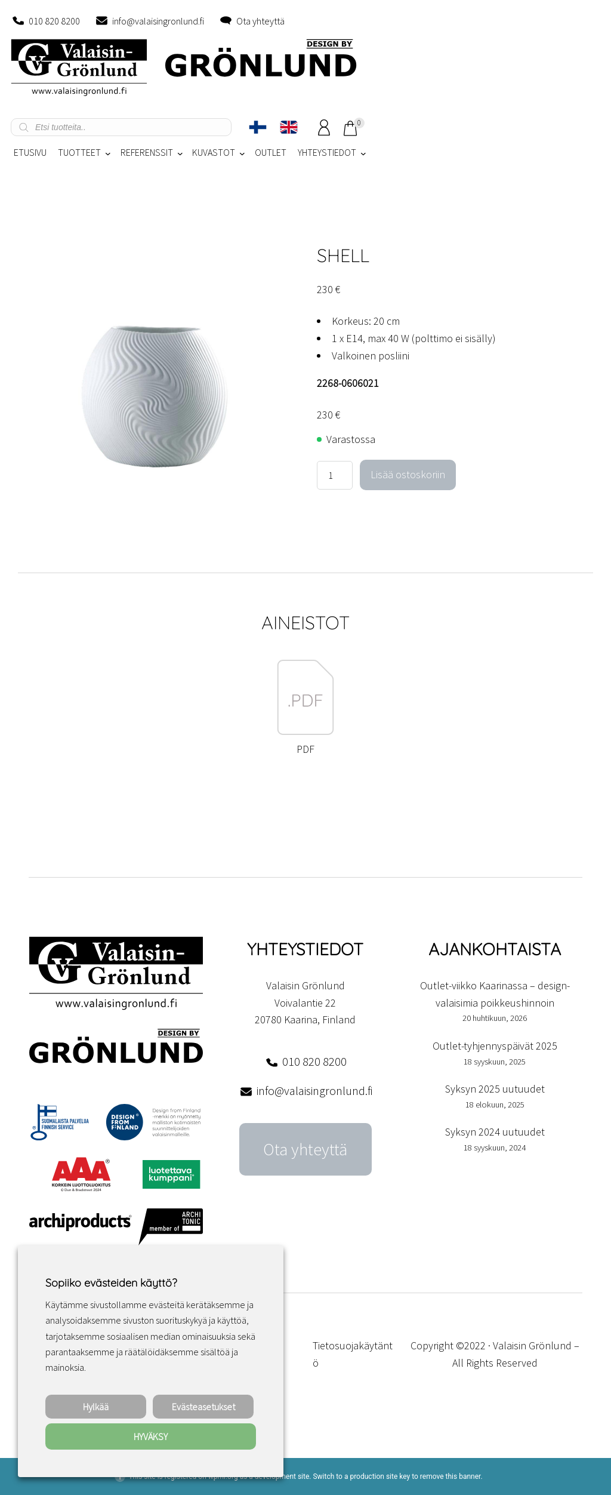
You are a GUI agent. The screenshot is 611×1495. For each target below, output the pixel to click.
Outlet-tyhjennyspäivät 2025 (495, 1046)
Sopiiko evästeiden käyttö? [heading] (111, 1283)
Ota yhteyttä (260, 21)
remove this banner (450, 1476)
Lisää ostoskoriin (408, 474)
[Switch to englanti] (288, 127)
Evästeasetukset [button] (203, 1407)
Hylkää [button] (96, 1407)
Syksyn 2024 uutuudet (495, 1132)
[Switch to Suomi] (257, 127)
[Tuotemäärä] (335, 475)
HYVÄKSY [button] (151, 1436)
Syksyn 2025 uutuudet (495, 1089)
